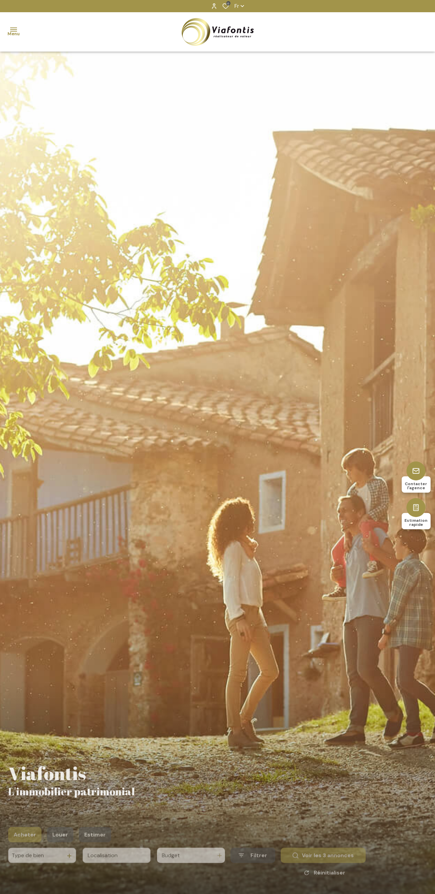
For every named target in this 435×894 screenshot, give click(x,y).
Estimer (95, 844)
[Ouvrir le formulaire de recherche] (252, 865)
